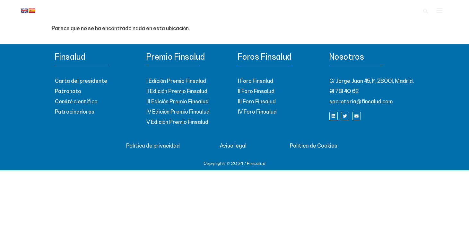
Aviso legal (233, 146)
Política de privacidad (153, 146)
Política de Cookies (313, 146)
